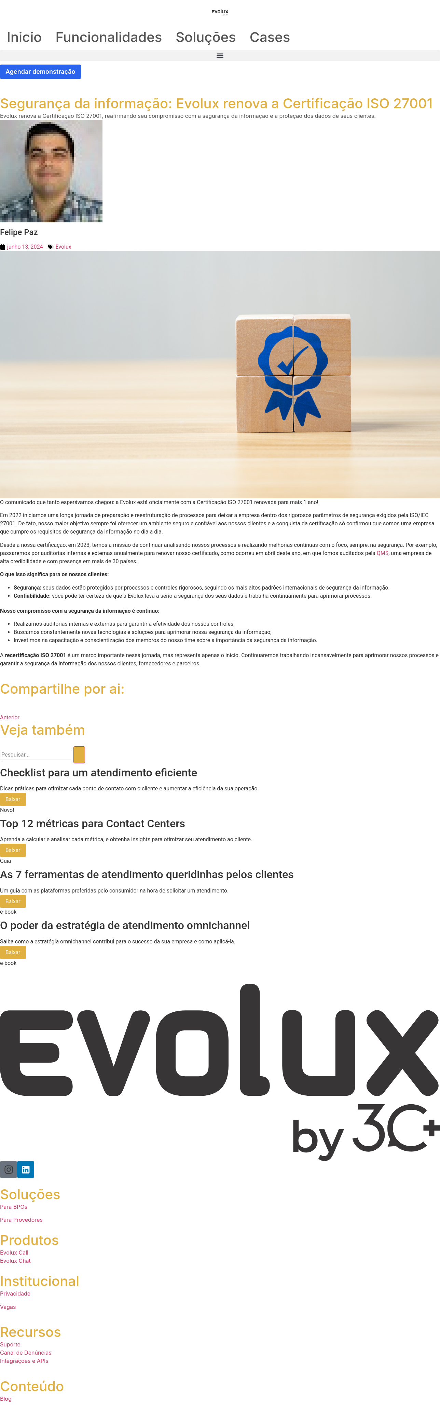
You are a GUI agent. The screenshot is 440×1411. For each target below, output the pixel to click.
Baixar (12, 800)
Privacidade (15, 1294)
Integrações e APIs (24, 1361)
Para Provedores (21, 1220)
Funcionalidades (108, 37)
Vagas (8, 1307)
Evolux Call (14, 1253)
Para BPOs (13, 1207)
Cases (270, 37)
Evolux (63, 247)
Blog (6, 1399)
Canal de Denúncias (26, 1353)
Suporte (10, 1344)
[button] (220, 55)
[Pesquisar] (79, 754)
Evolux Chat (15, 1261)
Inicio (24, 37)
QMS (382, 553)
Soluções (206, 37)
